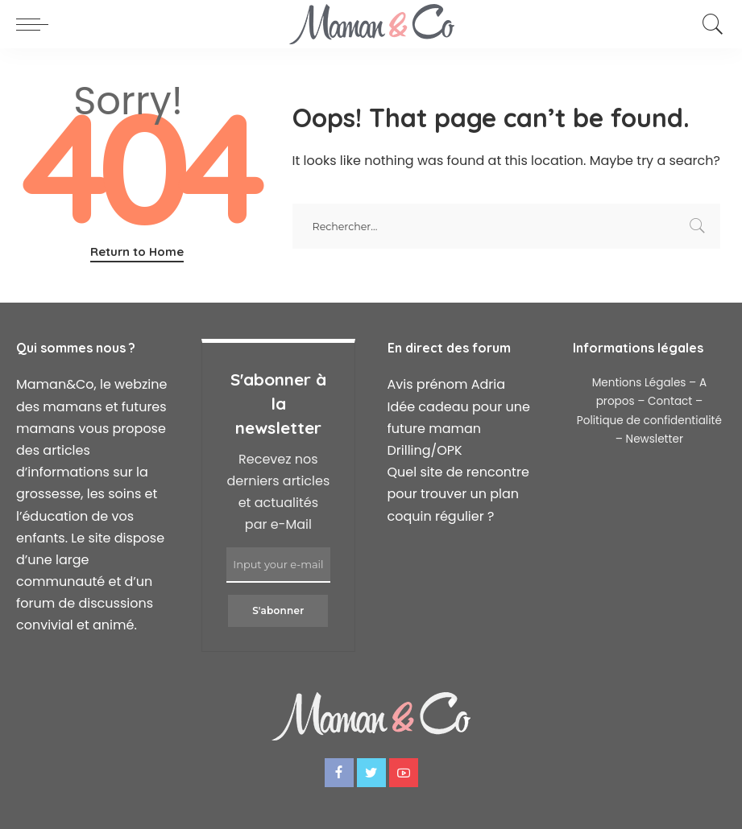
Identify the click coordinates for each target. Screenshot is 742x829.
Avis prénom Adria (447, 384)
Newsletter (654, 439)
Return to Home (137, 251)
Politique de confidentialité (649, 420)
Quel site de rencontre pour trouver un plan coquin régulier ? (458, 494)
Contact (670, 401)
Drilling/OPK (425, 450)
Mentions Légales (639, 382)
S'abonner (278, 610)
